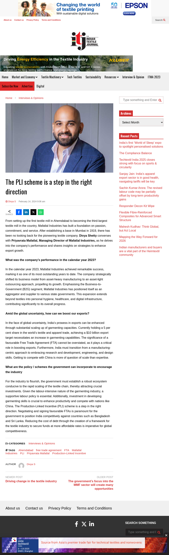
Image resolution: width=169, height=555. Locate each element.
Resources (112, 77)
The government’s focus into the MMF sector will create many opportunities (90, 485)
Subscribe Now (10, 86)
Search (160, 20)
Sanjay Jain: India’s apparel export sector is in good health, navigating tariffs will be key (139, 177)
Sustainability (93, 77)
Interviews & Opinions (42, 443)
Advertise (27, 86)
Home (5, 77)
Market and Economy (24, 77)
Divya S (10, 201)
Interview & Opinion (133, 77)
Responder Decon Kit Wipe (136, 206)
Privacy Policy (32, 20)
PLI (22, 453)
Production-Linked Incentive (69, 453)
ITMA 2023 (154, 77)
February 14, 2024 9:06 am (32, 201)
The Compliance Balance (135, 153)
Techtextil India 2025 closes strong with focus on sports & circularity (138, 163)
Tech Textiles (74, 77)
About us (8, 20)
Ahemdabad (25, 450)
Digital (40, 86)
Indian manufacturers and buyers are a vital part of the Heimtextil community (140, 251)
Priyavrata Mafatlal (38, 453)
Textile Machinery (52, 77)
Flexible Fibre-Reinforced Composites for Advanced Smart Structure (140, 216)
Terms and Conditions (51, 20)
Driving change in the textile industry (31, 481)
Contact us (19, 20)
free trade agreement (49, 450)
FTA (66, 450)
